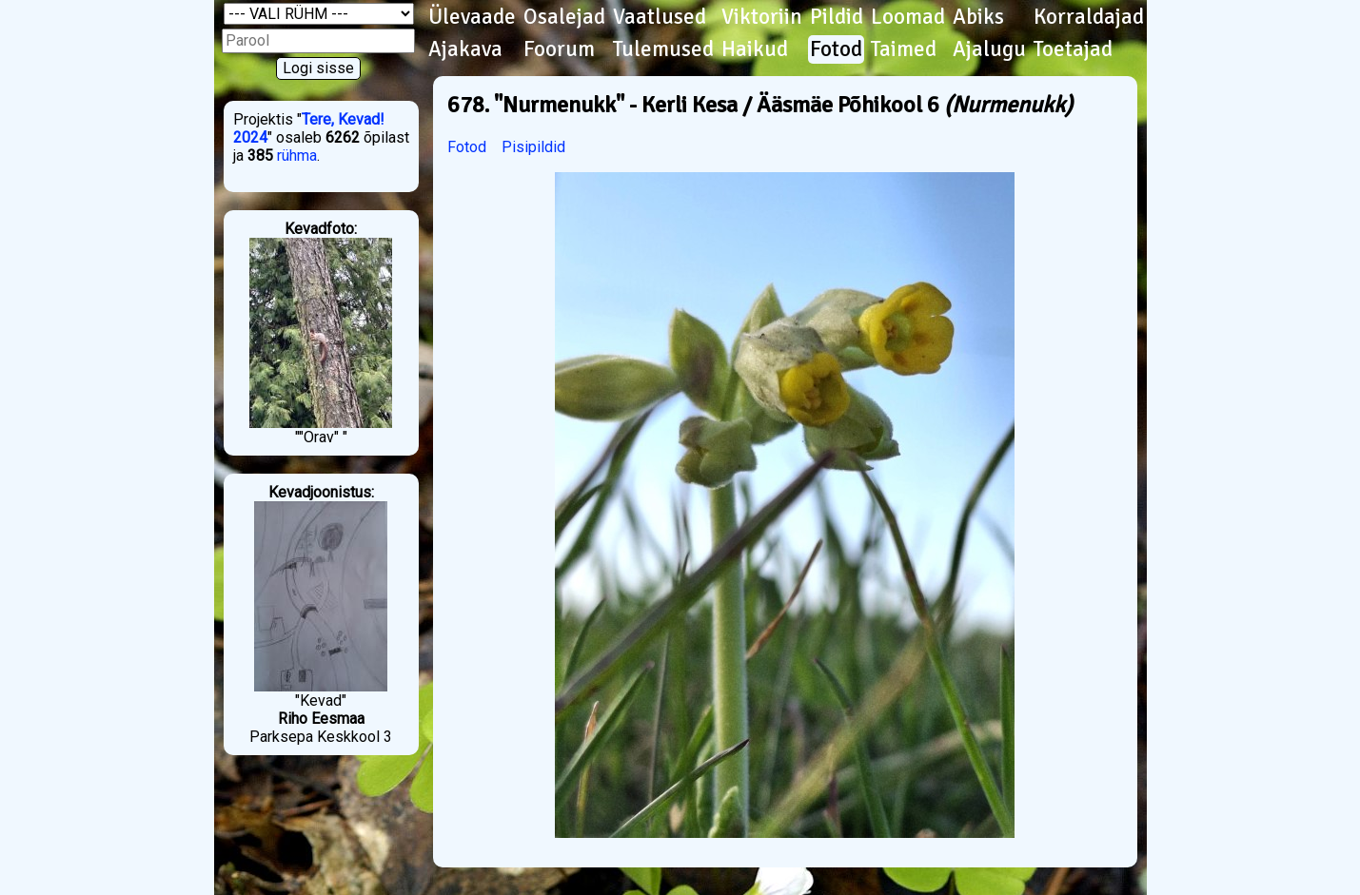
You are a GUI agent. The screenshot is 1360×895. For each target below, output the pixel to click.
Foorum (559, 49)
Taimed (903, 49)
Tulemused (663, 49)
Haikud (754, 49)
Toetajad (1073, 49)
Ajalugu (989, 49)
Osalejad (564, 17)
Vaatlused (659, 17)
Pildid (836, 17)
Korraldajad (1089, 17)
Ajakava (465, 49)
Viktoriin (761, 17)
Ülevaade (472, 17)
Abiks (978, 17)
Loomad (908, 17)
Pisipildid (533, 147)
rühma (297, 155)
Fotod (836, 49)
